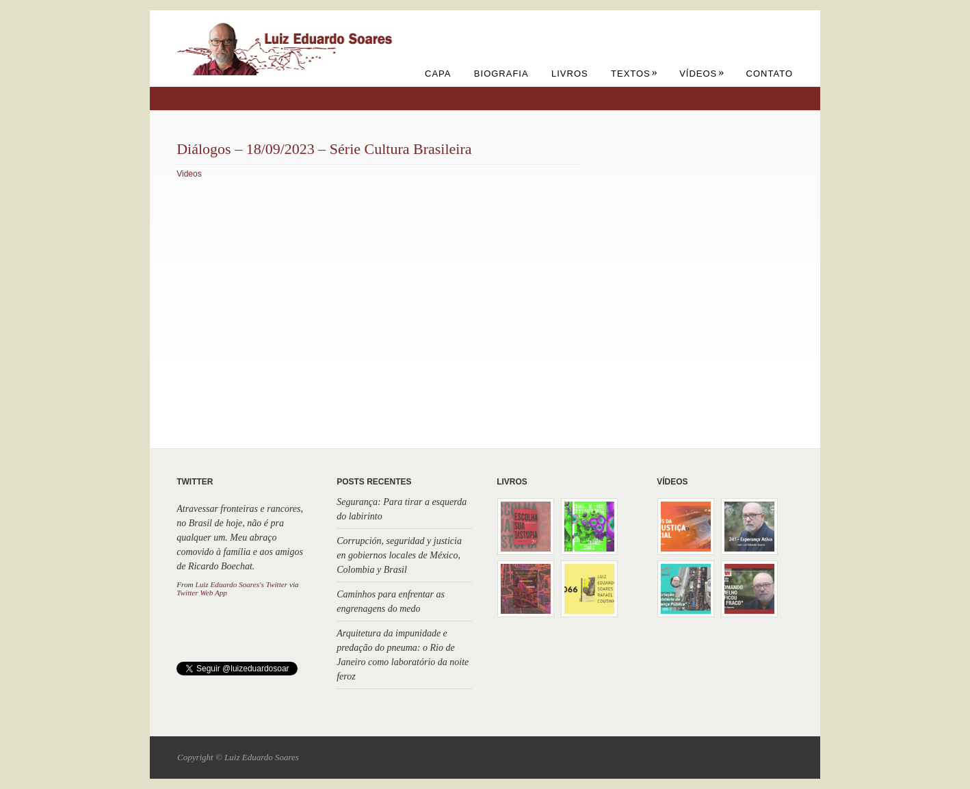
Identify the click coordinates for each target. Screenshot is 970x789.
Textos (634, 73)
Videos (188, 174)
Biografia (501, 73)
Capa (438, 73)
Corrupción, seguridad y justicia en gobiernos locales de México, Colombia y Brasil (399, 555)
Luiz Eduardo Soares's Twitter (241, 584)
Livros (569, 73)
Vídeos (701, 73)
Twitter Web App (201, 592)
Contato (769, 73)
